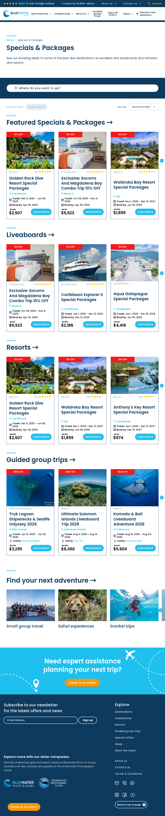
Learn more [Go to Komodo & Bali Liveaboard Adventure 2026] (145, 548)
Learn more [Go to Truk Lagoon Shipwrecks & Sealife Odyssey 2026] (41, 548)
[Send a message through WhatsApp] (132, 783)
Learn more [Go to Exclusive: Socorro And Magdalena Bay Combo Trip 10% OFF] (93, 211)
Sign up (88, 720)
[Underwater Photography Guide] (52, 783)
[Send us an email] (117, 783)
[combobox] (132, 107)
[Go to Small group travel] (30, 609)
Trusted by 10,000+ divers (78, 3)
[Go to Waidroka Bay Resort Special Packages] (133, 175)
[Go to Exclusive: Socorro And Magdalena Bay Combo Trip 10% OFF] (80, 175)
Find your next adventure (145, 13)
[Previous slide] (3, 161)
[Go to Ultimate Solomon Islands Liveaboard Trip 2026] (80, 512)
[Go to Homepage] (16, 13)
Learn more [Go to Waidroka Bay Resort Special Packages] (145, 211)
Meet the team (125, 750)
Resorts (83, 13)
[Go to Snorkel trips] (134, 609)
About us (109, 3)
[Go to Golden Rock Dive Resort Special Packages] (28, 175)
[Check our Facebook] (124, 795)
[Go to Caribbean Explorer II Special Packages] (80, 288)
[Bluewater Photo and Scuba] (19, 783)
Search (155, 3)
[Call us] (124, 783)
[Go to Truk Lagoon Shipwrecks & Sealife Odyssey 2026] (28, 512)
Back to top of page (131, 805)
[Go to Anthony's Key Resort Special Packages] (133, 400)
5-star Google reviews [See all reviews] (36, 3)
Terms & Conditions (128, 774)
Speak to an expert (82, 683)
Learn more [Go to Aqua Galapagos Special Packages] (145, 324)
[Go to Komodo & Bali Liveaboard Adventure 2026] (133, 512)
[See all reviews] (10, 3)
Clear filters (36, 107)
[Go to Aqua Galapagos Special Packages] (133, 288)
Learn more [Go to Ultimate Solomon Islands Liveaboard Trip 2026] (93, 548)
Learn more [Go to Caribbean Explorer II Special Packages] (93, 324)
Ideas (128, 13)
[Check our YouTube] (132, 795)
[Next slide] (162, 161)
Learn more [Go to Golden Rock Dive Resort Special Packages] (41, 211)
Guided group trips (99, 13)
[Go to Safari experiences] (82, 609)
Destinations (41, 13)
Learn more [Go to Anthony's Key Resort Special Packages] (145, 436)
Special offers (114, 13)
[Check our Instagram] (117, 795)
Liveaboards (64, 13)
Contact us (132, 3)
